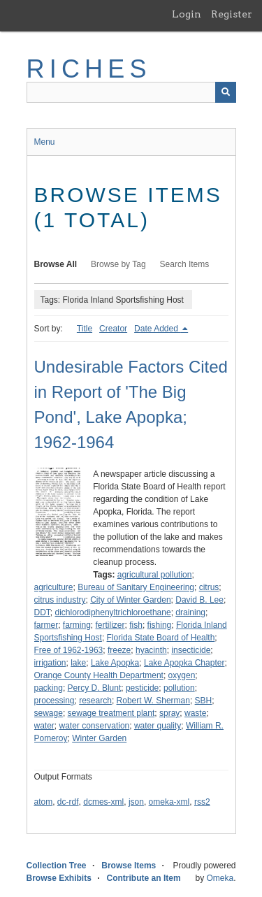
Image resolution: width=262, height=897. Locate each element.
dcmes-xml (103, 802)
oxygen (182, 675)
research (95, 700)
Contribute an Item (144, 878)
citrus (209, 587)
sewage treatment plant (111, 713)
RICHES (89, 69)
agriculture (53, 587)
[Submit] (225, 92)
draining (190, 612)
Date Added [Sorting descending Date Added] (157, 328)
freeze (119, 650)
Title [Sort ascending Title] (84, 328)
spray (169, 713)
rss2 (202, 802)
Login (186, 14)
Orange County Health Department (98, 675)
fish (136, 625)
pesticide (142, 688)
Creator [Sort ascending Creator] (113, 328)
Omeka (219, 878)
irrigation (50, 663)
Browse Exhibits (59, 878)
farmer (46, 625)
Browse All (56, 264)
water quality (157, 726)
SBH (203, 700)
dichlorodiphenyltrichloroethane (113, 612)
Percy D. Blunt (95, 688)
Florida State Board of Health (161, 638)
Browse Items (128, 865)
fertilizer (110, 625)
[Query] (131, 92)
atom (43, 802)
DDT (42, 612)
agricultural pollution (154, 575)
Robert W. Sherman (153, 700)
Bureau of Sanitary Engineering (136, 587)
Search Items (185, 264)
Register (231, 14)
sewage (48, 713)
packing (48, 688)
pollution (179, 688)
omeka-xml (169, 802)
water (44, 726)
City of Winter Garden (130, 600)
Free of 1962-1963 (68, 650)
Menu (44, 142)
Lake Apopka (115, 663)
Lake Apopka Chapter (184, 663)
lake (78, 663)
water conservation (94, 726)
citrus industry (60, 600)
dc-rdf (68, 802)
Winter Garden (99, 738)
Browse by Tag (118, 264)
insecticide (190, 650)
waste (195, 713)
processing (54, 700)
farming (77, 625)
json (136, 802)
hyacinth (151, 650)
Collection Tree (57, 865)
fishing (159, 625)
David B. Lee (199, 600)
